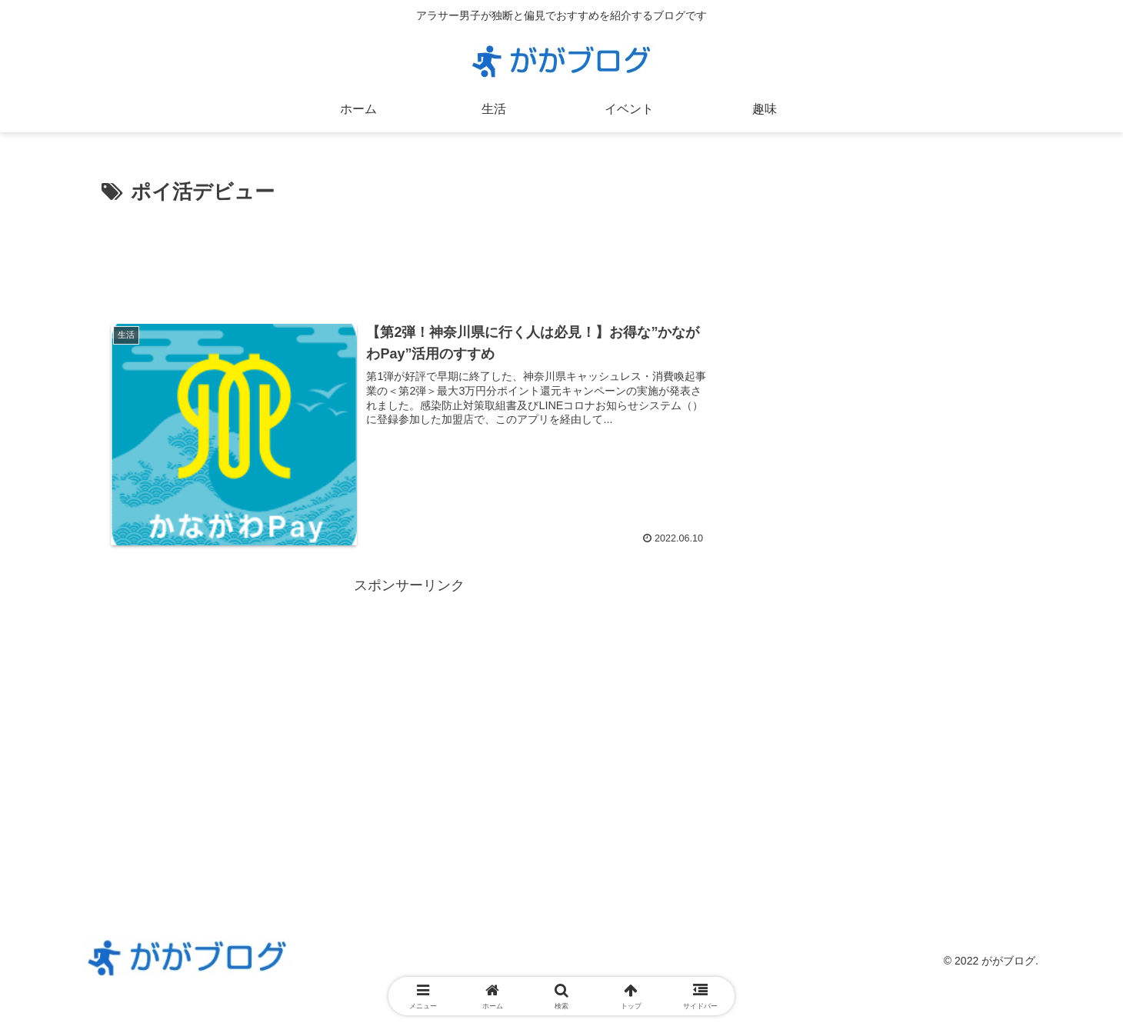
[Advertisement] (409, 252)
